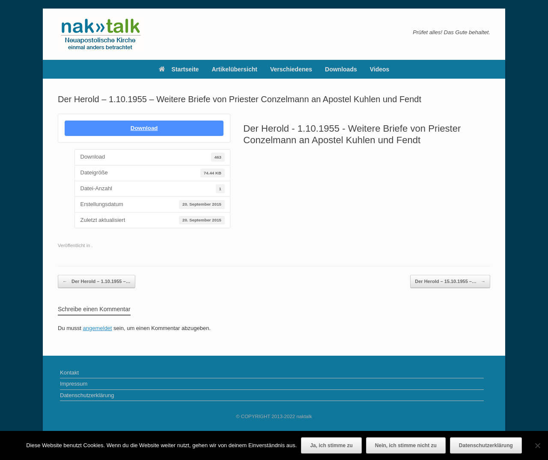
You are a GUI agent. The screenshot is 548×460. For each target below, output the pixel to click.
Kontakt (69, 372)
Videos (380, 69)
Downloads (341, 69)
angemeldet (97, 328)
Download (144, 128)
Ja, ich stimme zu (331, 445)
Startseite (179, 69)
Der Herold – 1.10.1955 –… (97, 281)
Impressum (73, 383)
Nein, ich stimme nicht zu (406, 445)
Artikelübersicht (234, 69)
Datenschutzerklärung (87, 395)
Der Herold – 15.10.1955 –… (450, 281)
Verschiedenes (291, 69)
